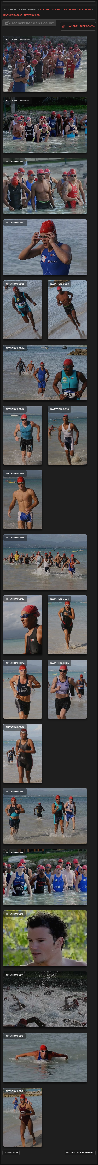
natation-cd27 (45, 816)
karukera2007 (12, 15)
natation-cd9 (22, 1117)
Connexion (11, 1152)
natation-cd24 (22, 689)
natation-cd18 (67, 435)
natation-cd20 (45, 562)
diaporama (87, 26)
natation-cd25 (67, 689)
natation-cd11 (45, 247)
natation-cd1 (45, 186)
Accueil (45, 9)
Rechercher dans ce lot (33, 23)
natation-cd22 (22, 624)
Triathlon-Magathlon (76, 9)
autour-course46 (45, 64)
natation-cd (32, 15)
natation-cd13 (67, 309)
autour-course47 (45, 125)
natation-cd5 (45, 938)
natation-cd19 (22, 499)
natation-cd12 (22, 309)
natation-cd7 (45, 999)
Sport (56, 9)
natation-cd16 (22, 435)
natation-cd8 (45, 1057)
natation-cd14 (45, 372)
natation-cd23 (67, 624)
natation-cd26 (22, 753)
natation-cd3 (45, 877)
